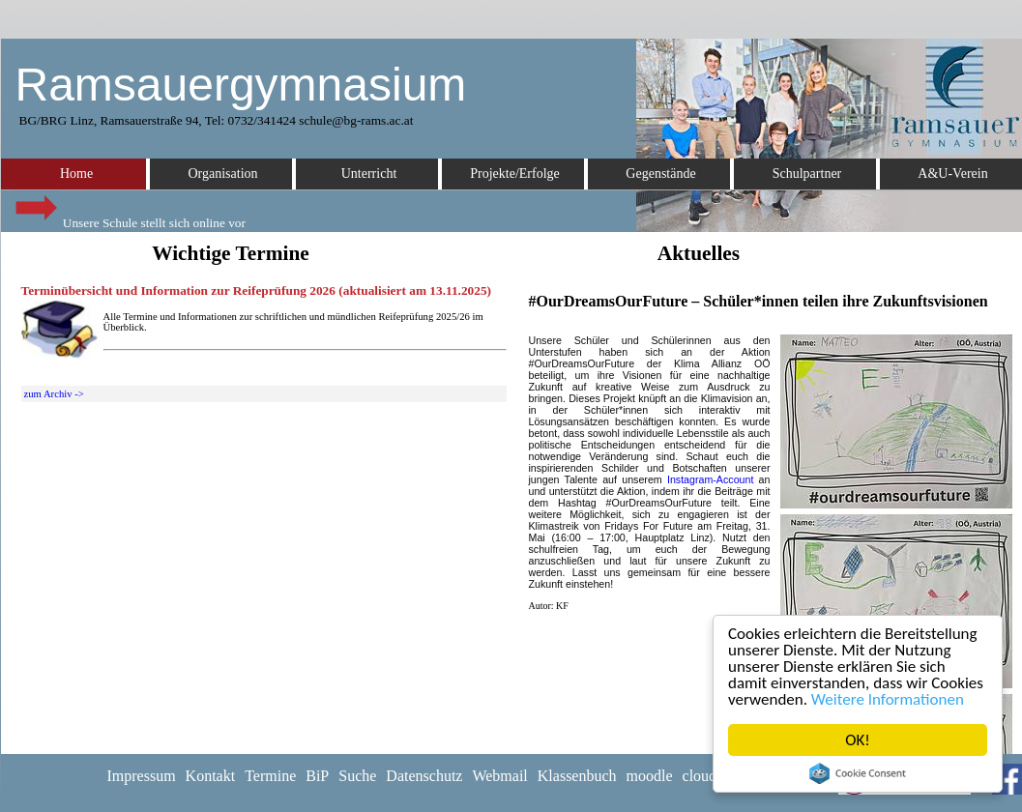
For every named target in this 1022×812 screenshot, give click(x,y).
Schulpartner (807, 173)
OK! (857, 740)
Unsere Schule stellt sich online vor (129, 218)
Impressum (141, 776)
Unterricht (369, 173)
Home (76, 173)
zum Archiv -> (54, 394)
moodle (650, 776)
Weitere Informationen (887, 699)
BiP (317, 776)
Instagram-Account (710, 479)
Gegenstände (660, 173)
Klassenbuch (577, 776)
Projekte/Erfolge (515, 173)
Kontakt (211, 776)
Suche (357, 776)
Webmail (499, 776)
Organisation (222, 173)
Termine (270, 776)
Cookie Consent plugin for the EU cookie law (857, 773)
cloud (700, 776)
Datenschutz (424, 776)
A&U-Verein (952, 173)
